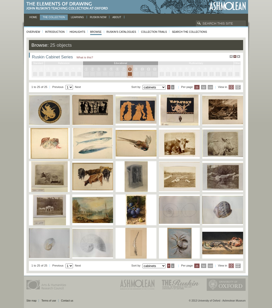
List (238, 87)
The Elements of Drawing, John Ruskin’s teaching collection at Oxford (68, 6)
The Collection (54, 17)
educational (120, 63)
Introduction (55, 32)
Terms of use (48, 300)
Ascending (168, 87)
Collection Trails (154, 32)
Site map (31, 300)
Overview (33, 32)
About (116, 17)
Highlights (77, 32)
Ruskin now (98, 17)
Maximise (231, 56)
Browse (96, 32)
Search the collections (189, 32)
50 (203, 87)
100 (210, 87)
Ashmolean (227, 6)
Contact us (67, 300)
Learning (77, 17)
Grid (231, 87)
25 (197, 87)
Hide (238, 56)
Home (33, 17)
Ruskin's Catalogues (121, 32)
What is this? (84, 57)
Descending (172, 87)
